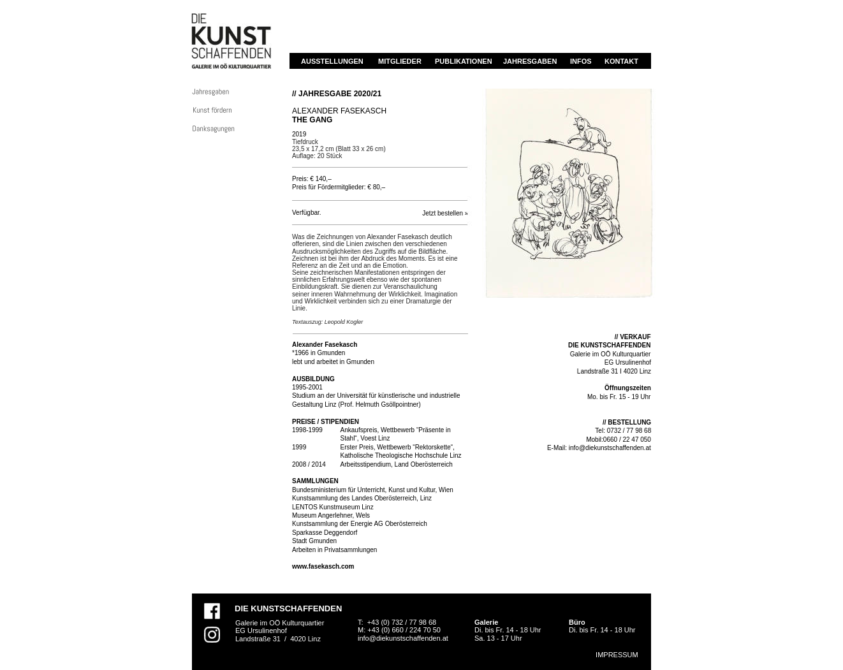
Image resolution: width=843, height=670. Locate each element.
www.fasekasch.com (323, 566)
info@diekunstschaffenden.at (610, 447)
